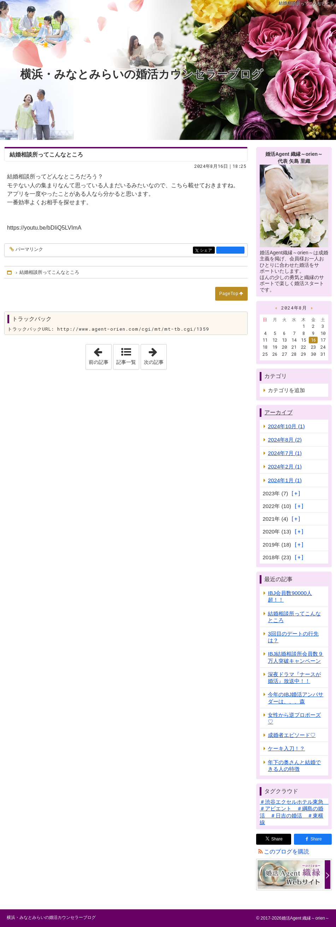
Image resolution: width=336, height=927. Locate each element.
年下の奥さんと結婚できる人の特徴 (294, 765)
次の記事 (155, 354)
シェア (207, 251)
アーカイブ (278, 412)
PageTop (228, 293)
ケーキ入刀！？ (286, 748)
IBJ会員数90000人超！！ (290, 596)
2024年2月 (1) (285, 467)
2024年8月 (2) (285, 440)
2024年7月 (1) (285, 453)
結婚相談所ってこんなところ (294, 616)
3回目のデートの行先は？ (293, 637)
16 (313, 340)
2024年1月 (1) (285, 480)
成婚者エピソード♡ (292, 735)
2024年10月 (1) (286, 426)
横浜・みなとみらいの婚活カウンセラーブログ (141, 74)
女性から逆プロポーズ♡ (294, 718)
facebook (230, 250)
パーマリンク (28, 250)
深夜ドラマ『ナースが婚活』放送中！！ (294, 677)
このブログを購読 (286, 852)
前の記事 (100, 354)
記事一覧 (126, 362)
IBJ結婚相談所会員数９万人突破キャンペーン (295, 657)
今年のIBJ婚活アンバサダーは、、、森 (295, 697)
